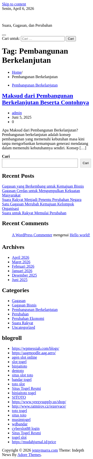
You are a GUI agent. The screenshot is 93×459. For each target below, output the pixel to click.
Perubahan (20, 314)
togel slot (19, 437)
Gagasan (19, 301)
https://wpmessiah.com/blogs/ (35, 348)
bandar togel (22, 379)
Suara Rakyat (22, 323)
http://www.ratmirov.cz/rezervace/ (39, 406)
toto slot (18, 384)
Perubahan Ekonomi (28, 318)
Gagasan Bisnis (24, 305)
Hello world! (80, 235)
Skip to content (14, 4)
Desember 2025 (24, 275)
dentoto (18, 371)
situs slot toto (22, 375)
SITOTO (19, 397)
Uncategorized (23, 327)
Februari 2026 (23, 266)
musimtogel (21, 419)
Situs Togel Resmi (26, 388)
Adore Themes (29, 455)
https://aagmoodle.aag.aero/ (34, 353)
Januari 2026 (22, 271)
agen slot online (24, 357)
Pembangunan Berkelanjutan (35, 85)
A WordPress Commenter (32, 235)
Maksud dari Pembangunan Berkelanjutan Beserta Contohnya (45, 99)
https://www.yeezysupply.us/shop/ (39, 402)
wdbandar (20, 424)
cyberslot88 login (26, 428)
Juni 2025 (20, 280)
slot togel (19, 362)
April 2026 (20, 257)
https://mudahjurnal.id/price (34, 442)
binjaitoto (19, 366)
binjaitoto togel (24, 393)
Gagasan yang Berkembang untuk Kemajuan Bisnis (43, 186)
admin (17, 113)
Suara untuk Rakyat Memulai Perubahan (34, 213)
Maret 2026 (21, 262)
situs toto (19, 415)
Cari (6, 156)
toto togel (19, 411)
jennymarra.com (15, 17)
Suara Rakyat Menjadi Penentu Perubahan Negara (41, 199)
